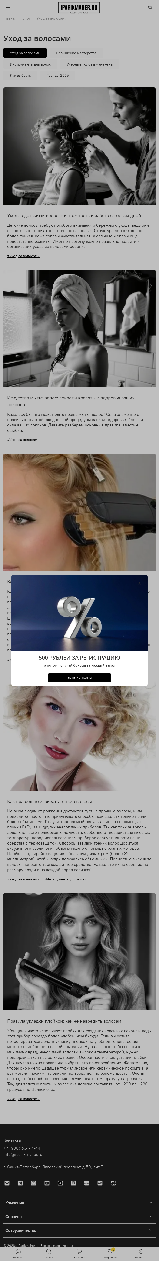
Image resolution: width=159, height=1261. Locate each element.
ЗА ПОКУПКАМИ (79, 678)
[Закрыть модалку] (139, 583)
